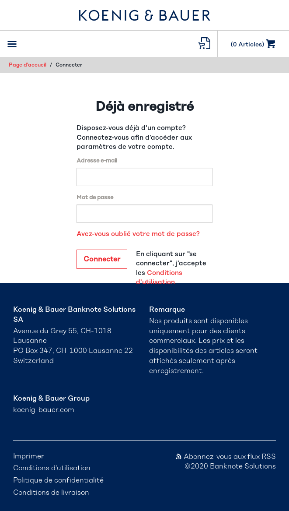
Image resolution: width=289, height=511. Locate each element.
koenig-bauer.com (43, 409)
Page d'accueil (27, 64)
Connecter (102, 259)
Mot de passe (95, 198)
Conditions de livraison (51, 492)
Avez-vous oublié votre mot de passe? (138, 234)
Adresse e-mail (97, 161)
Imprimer (28, 456)
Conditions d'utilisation (52, 468)
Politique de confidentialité (58, 480)
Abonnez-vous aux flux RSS (225, 456)
